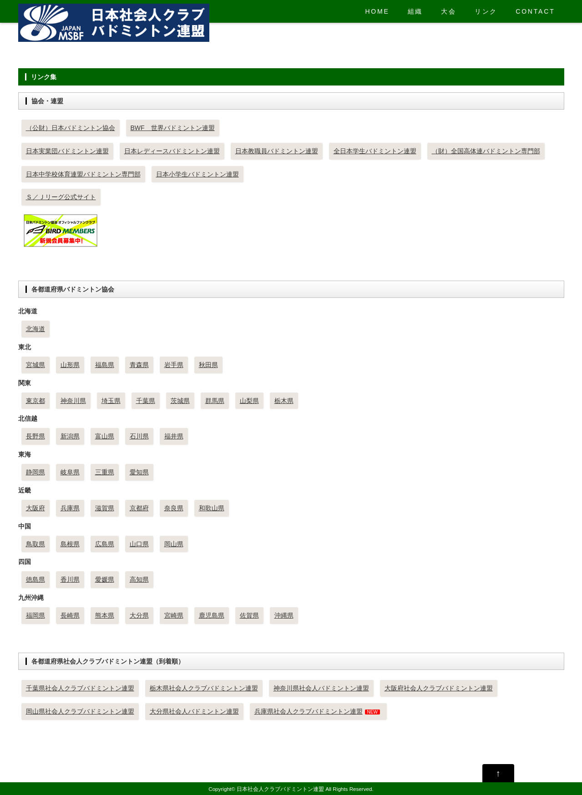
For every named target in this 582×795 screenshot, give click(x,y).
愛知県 (139, 472)
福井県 (173, 436)
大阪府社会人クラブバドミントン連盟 (439, 688)
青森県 (139, 364)
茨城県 (180, 400)
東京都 (35, 400)
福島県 (104, 364)
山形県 (70, 364)
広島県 (104, 544)
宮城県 (35, 364)
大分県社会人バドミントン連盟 (194, 711)
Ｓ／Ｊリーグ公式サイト (61, 197)
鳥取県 (35, 544)
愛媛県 (104, 579)
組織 (415, 11)
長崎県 (70, 615)
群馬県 (214, 400)
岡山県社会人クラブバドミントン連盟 (80, 711)
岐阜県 (70, 472)
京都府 (139, 508)
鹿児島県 (211, 615)
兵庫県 (70, 508)
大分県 (139, 615)
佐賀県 (249, 615)
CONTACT (535, 11)
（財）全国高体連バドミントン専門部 (486, 151)
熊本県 (104, 615)
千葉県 (145, 400)
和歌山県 (211, 508)
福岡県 (35, 615)
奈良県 (173, 508)
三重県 (104, 472)
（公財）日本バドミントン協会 (70, 127)
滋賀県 (104, 508)
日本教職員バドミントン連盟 (276, 151)
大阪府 (35, 508)
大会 (448, 11)
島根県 (70, 544)
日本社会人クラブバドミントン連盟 (280, 789)
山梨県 (249, 400)
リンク (486, 11)
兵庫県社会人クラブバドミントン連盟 (308, 711)
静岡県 (35, 472)
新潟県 (70, 436)
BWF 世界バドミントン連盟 (173, 127)
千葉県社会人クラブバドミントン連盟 (80, 688)
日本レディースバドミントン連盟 (172, 151)
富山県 (104, 436)
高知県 (139, 579)
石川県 (139, 436)
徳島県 (35, 579)
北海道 (35, 328)
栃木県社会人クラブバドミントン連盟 (204, 688)
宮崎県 (173, 615)
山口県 (139, 544)
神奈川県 (73, 400)
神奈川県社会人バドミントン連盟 (321, 688)
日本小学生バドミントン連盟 (197, 174)
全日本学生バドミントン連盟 (375, 151)
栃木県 (284, 400)
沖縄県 (284, 615)
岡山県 (173, 544)
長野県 (35, 436)
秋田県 (208, 364)
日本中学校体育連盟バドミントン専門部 (83, 174)
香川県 (70, 579)
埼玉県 (111, 400)
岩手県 (173, 364)
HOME (377, 11)
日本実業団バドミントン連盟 (67, 151)
